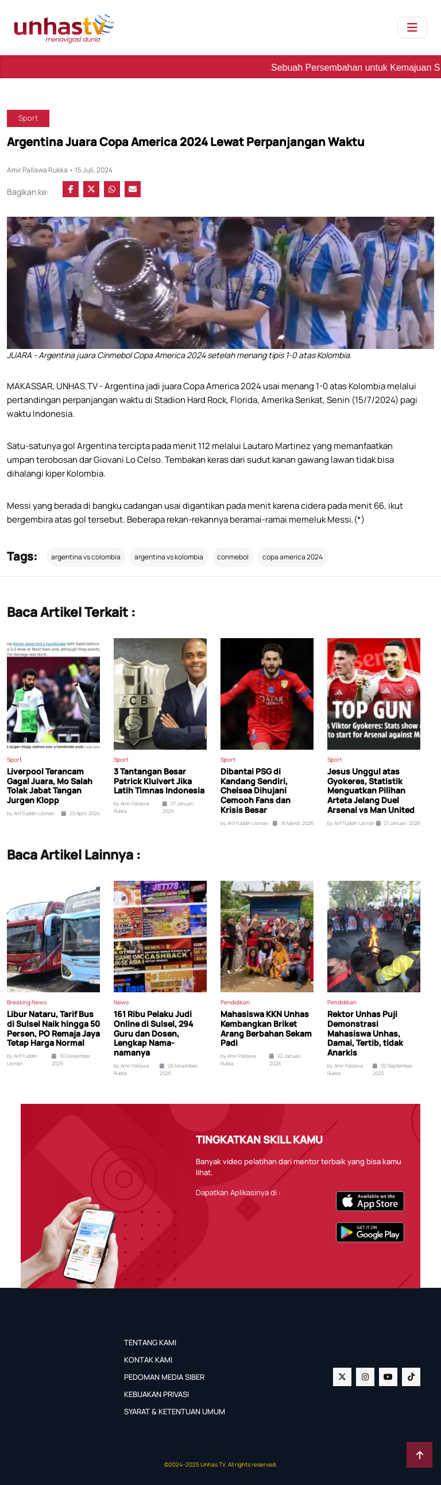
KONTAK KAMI (148, 1359)
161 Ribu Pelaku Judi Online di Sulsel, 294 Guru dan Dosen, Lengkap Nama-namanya (154, 1034)
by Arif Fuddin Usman (31, 813)
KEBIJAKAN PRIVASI (156, 1394)
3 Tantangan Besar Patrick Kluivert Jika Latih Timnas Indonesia (159, 781)
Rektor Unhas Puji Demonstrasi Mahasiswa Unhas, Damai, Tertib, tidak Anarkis (365, 1034)
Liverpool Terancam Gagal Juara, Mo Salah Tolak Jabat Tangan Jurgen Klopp (49, 786)
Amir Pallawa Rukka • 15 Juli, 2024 (60, 170)
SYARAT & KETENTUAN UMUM (174, 1411)
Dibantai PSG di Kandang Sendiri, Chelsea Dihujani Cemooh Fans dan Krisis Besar (255, 791)
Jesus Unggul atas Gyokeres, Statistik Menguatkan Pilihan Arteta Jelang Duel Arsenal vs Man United (371, 791)
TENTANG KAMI (150, 1342)
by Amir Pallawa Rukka (131, 807)
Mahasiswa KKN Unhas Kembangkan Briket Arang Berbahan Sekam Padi (266, 1029)
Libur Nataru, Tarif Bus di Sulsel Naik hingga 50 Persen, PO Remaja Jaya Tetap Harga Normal (53, 1029)
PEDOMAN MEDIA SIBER (164, 1377)
